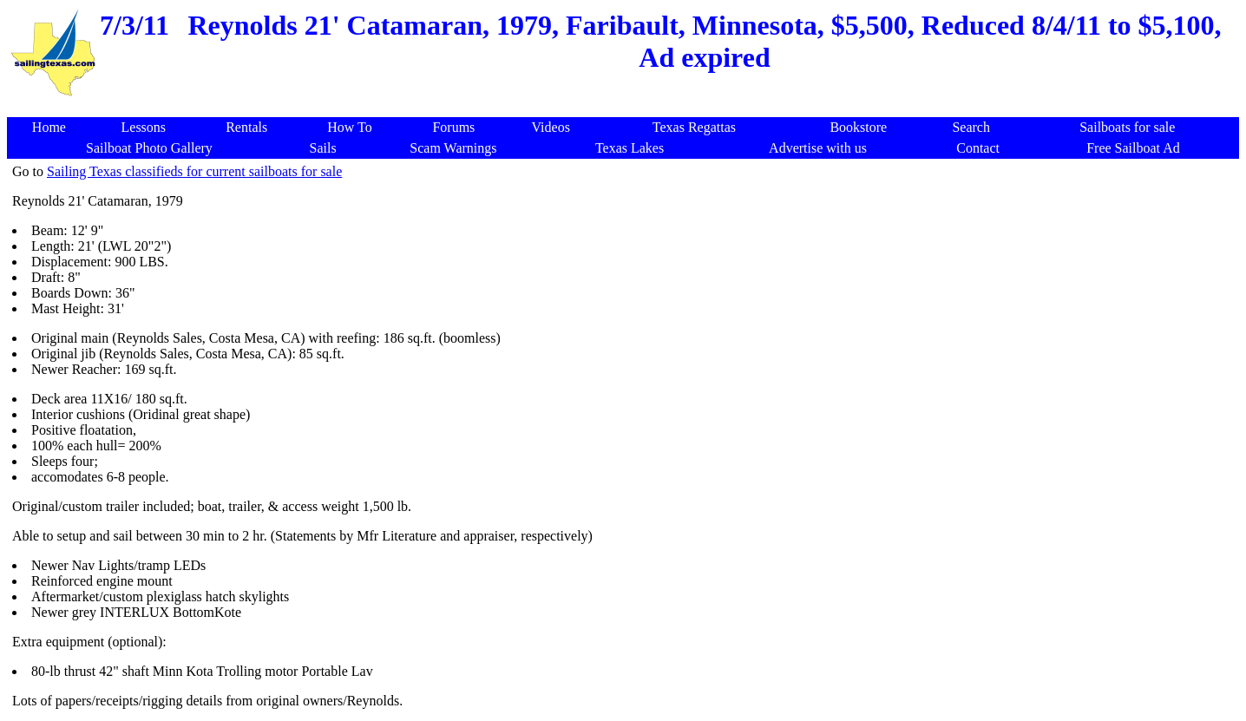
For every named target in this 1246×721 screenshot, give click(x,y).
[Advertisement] (626, 108)
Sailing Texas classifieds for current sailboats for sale (194, 171)
